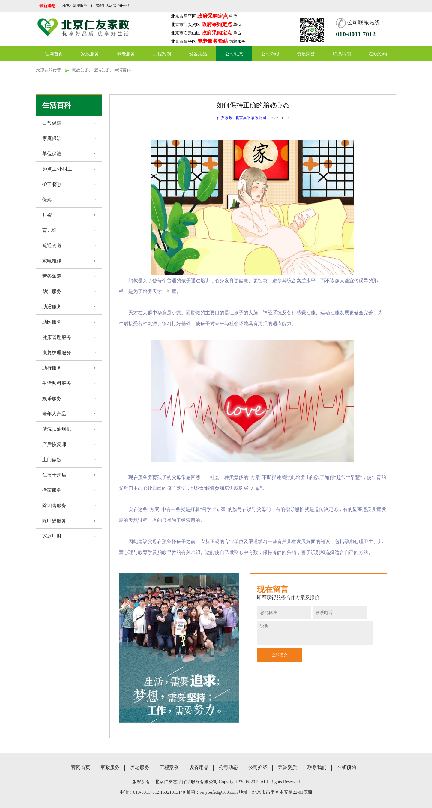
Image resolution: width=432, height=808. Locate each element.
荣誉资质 (287, 767)
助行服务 (69, 368)
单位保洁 (69, 153)
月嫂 (69, 215)
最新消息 (47, 6)
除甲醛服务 (69, 520)
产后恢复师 (69, 444)
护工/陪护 (69, 184)
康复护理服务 (69, 352)
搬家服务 (69, 490)
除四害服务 (69, 505)
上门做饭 (69, 459)
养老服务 (126, 54)
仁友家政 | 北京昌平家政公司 (241, 117)
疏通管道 (69, 245)
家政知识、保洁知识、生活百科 (101, 70)
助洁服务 (69, 291)
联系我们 (342, 54)
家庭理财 (69, 536)
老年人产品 (69, 413)
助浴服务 (69, 306)
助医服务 (69, 322)
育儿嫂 (69, 230)
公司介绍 (270, 54)
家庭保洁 (69, 138)
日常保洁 (69, 123)
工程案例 (162, 54)
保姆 (69, 199)
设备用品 (198, 54)
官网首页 (54, 54)
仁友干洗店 (69, 475)
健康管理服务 (69, 337)
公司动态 (234, 54)
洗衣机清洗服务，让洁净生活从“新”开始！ (96, 6)
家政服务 (90, 54)
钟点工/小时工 (69, 169)
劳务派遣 (69, 276)
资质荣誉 (306, 54)
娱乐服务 (69, 398)
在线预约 (378, 54)
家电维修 (69, 260)
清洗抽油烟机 (69, 429)
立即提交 (279, 655)
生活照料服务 (69, 383)
